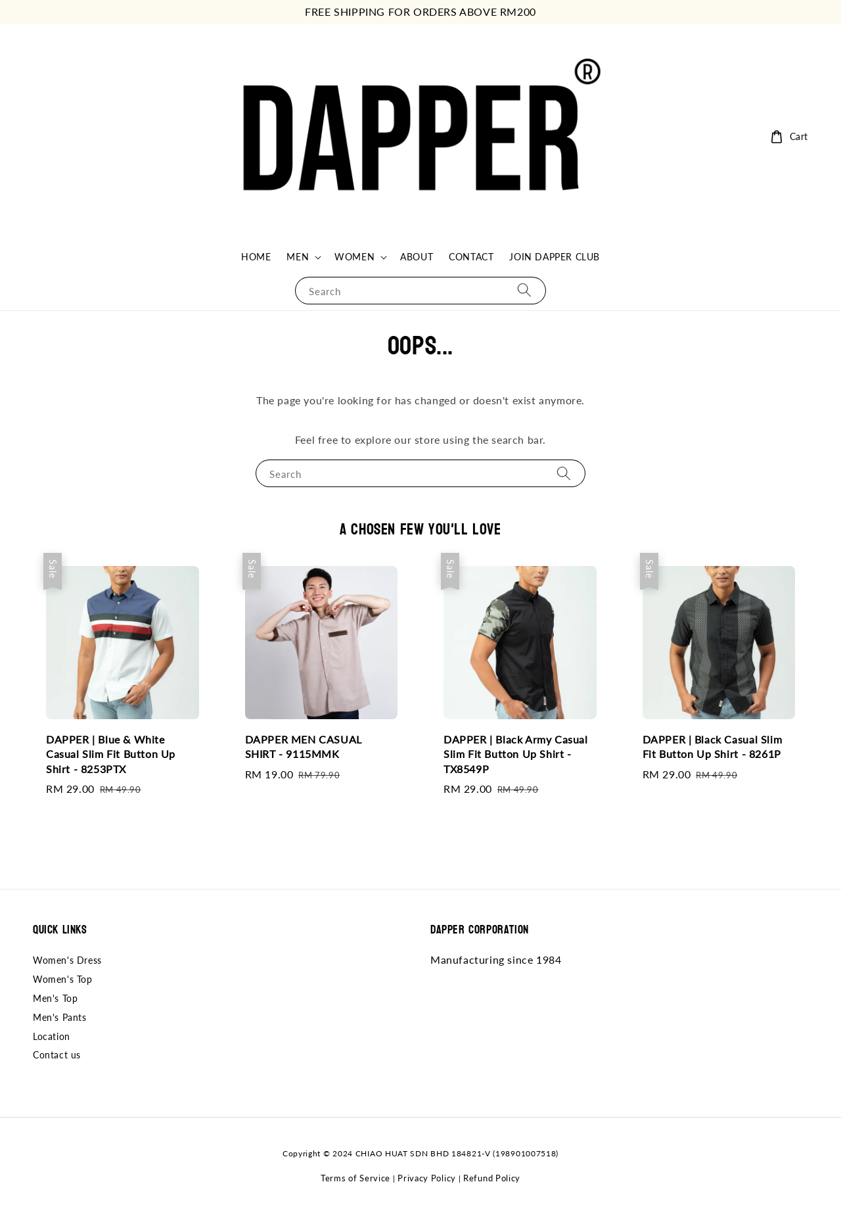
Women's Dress (67, 960)
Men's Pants (60, 1017)
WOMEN (354, 256)
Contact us (57, 1054)
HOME (256, 256)
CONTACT (471, 256)
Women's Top (63, 979)
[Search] (524, 290)
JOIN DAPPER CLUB (554, 256)
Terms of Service (355, 1178)
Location (51, 1036)
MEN (297, 256)
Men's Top (55, 998)
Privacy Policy (427, 1178)
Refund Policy (491, 1178)
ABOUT (416, 256)
